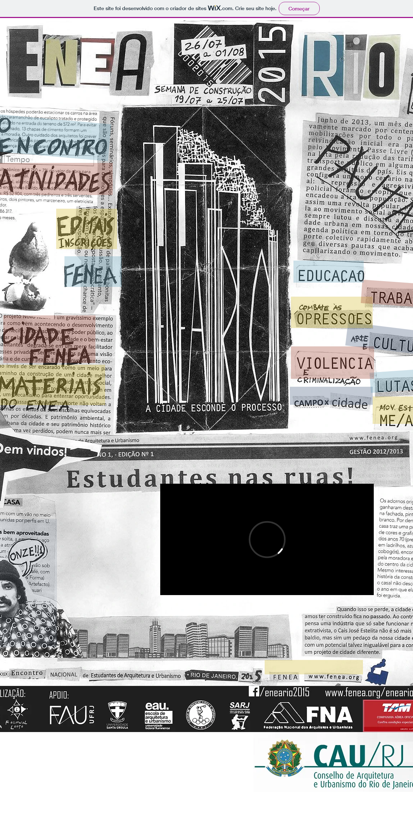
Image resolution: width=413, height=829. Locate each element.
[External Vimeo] (267, 539)
